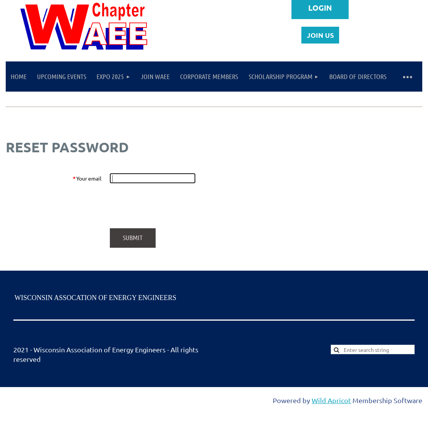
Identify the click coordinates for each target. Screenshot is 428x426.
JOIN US (320, 35)
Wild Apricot (331, 400)
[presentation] (168, 206)
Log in (320, 9)
